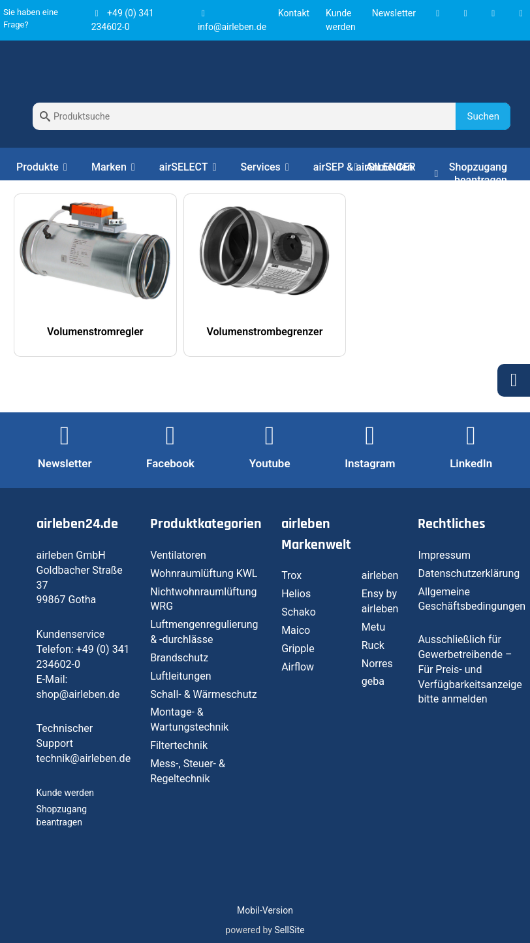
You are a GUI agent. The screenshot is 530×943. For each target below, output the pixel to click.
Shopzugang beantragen (470, 173)
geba (373, 681)
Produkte (44, 167)
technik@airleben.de (84, 758)
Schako (298, 612)
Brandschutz (179, 658)
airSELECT (190, 167)
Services (267, 167)
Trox (291, 575)
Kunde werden (65, 792)
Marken (115, 167)
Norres (377, 663)
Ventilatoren (178, 555)
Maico (295, 630)
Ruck (373, 645)
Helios (296, 593)
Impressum (444, 555)
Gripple (298, 648)
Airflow (297, 667)
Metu (374, 627)
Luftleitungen (180, 676)
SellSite (289, 930)
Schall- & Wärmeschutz (203, 694)
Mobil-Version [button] (265, 910)
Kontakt (293, 13)
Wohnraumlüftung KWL (203, 573)
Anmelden (381, 167)
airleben (380, 575)
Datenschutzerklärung (469, 573)
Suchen (483, 116)
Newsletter (394, 13)
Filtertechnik (179, 745)
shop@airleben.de (78, 694)
